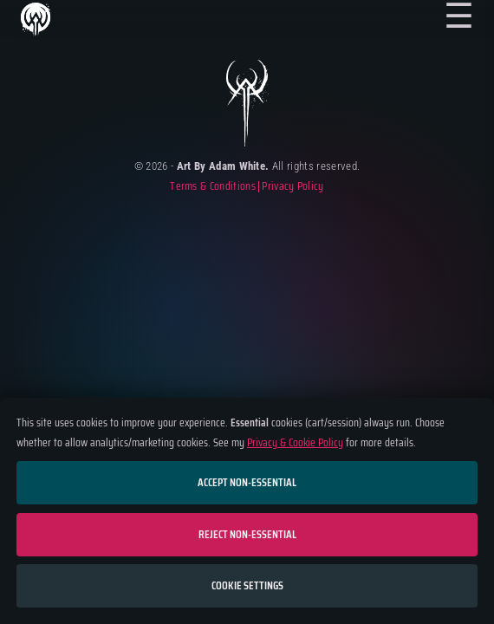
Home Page (34, 20)
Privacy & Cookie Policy (295, 442)
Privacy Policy (292, 186)
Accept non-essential (247, 482)
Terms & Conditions (213, 186)
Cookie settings (247, 585)
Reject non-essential (247, 534)
